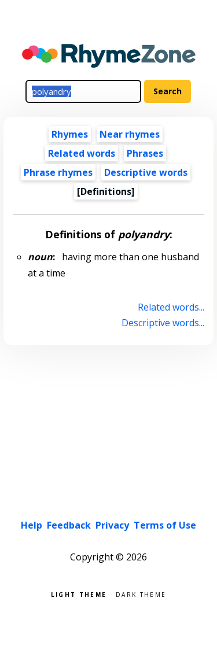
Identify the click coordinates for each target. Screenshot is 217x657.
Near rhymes (130, 134)
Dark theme (141, 593)
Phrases (145, 153)
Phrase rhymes (58, 172)
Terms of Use (165, 525)
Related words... (171, 307)
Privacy (112, 525)
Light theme (78, 593)
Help (31, 525)
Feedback (69, 525)
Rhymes (70, 134)
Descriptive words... (163, 322)
